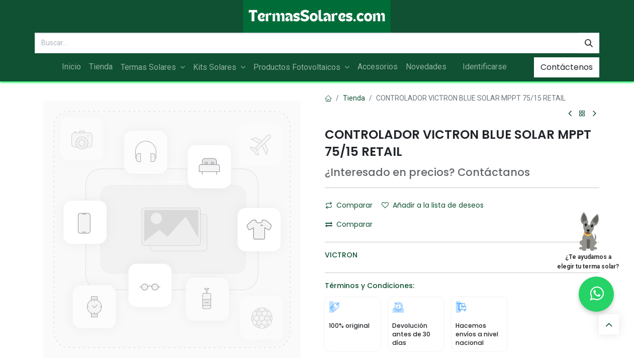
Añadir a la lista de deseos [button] (433, 205)
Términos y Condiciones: (369, 286)
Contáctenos (566, 67)
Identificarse (485, 66)
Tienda (354, 98)
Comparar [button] (349, 205)
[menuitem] (71, 66)
